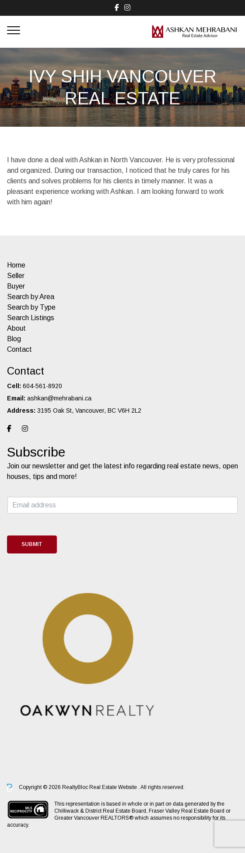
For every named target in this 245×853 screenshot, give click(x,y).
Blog (14, 339)
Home (16, 265)
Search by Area (30, 296)
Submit (31, 544)
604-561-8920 (42, 385)
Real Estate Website (113, 787)
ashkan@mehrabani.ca (59, 398)
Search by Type (31, 307)
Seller (15, 275)
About (16, 328)
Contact (19, 349)
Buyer (16, 286)
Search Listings (30, 317)
